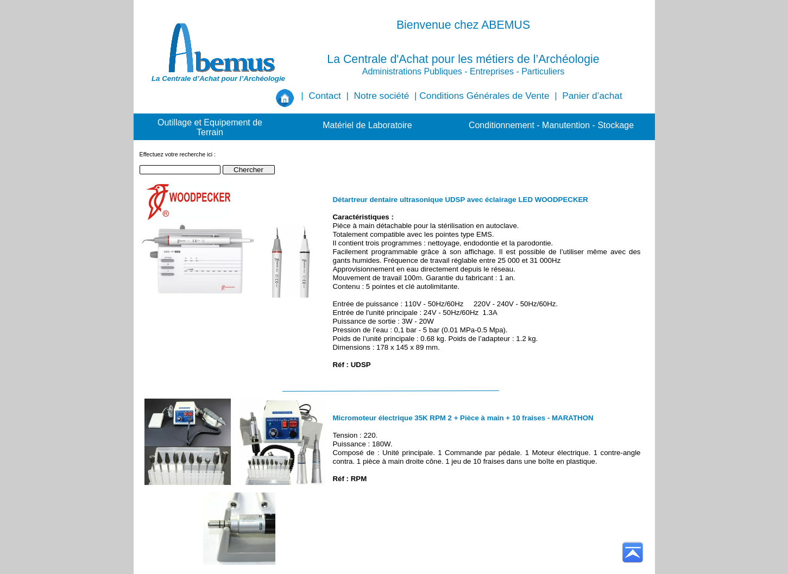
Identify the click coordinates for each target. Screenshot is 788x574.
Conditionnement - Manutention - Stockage (551, 125)
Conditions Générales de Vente (484, 95)
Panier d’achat (592, 95)
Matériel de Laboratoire (367, 125)
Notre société (381, 95)
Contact (324, 95)
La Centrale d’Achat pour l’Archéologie (218, 78)
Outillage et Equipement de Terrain (209, 127)
